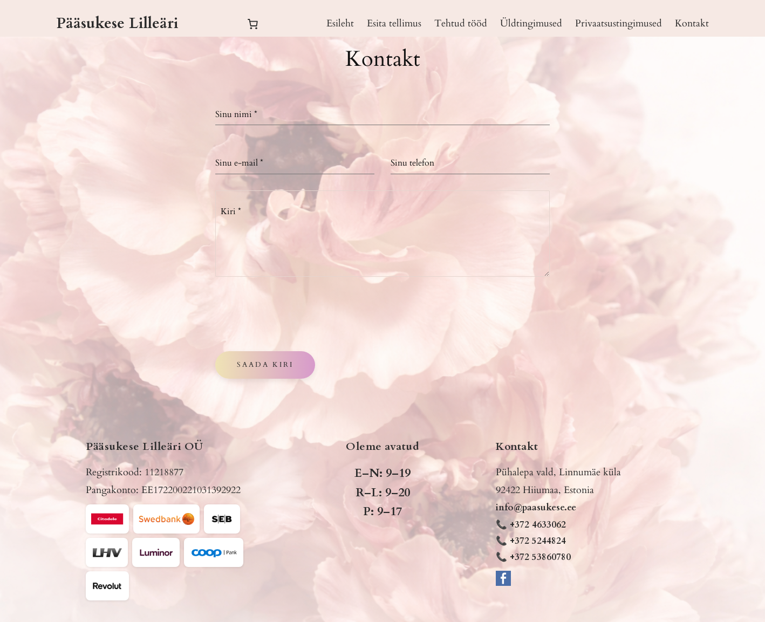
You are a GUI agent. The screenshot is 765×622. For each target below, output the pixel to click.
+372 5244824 (538, 541)
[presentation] (297, 314)
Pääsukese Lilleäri (117, 23)
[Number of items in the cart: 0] (252, 24)
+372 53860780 (540, 557)
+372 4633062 (538, 524)
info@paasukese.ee (536, 507)
